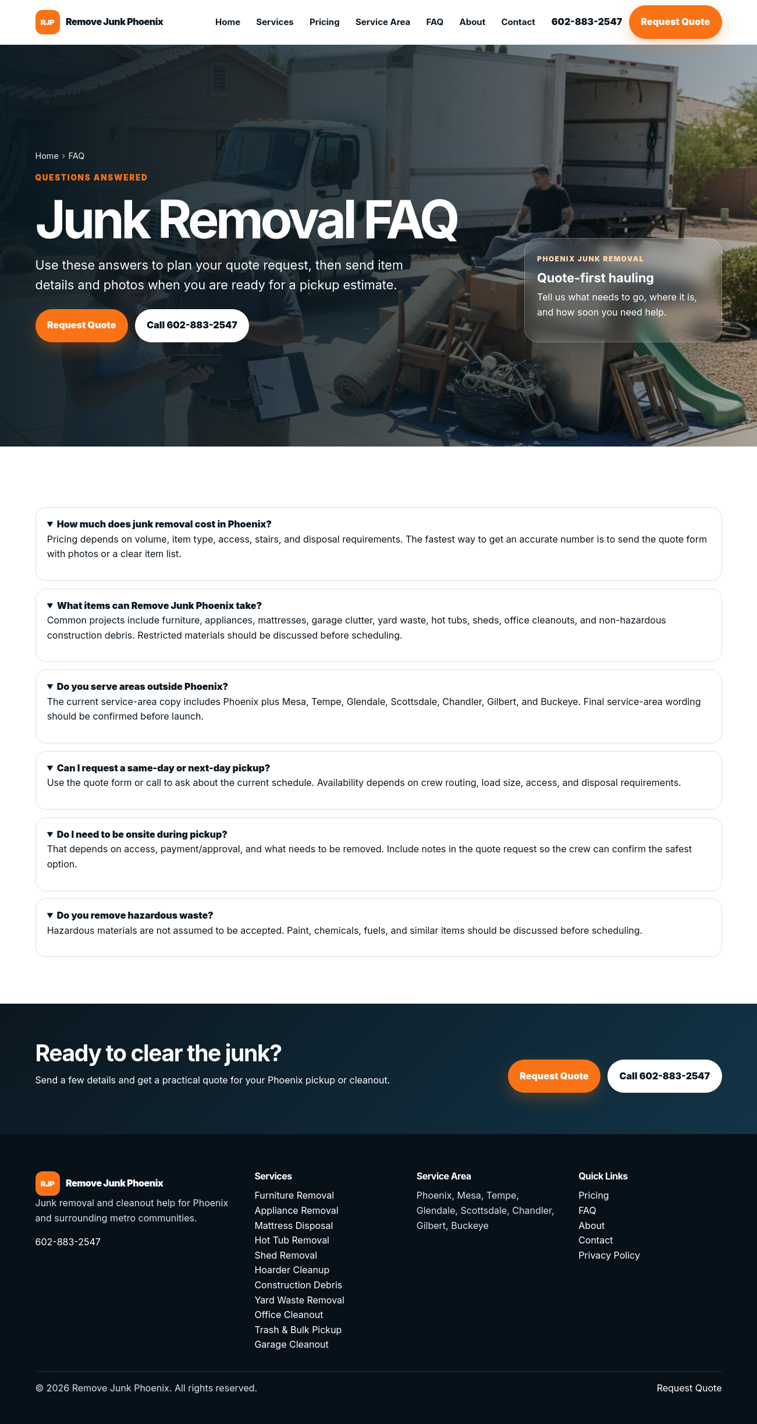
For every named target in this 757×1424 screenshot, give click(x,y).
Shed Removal (285, 1255)
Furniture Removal (294, 1195)
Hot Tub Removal (291, 1240)
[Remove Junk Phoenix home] (99, 22)
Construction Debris (298, 1285)
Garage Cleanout (291, 1344)
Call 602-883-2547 (192, 325)
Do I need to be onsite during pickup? (142, 834)
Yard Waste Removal (299, 1300)
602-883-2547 (587, 21)
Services (274, 21)
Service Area (383, 21)
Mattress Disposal (293, 1225)
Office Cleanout (288, 1314)
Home (227, 21)
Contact (518, 21)
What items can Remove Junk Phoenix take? (159, 605)
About (472, 21)
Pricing (325, 21)
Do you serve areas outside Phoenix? (142, 686)
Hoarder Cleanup (291, 1270)
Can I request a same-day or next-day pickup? (164, 768)
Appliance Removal (296, 1210)
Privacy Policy (609, 1255)
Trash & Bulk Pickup (298, 1330)
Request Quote (675, 21)
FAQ (435, 21)
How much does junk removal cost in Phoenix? (164, 524)
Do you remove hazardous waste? (135, 915)
